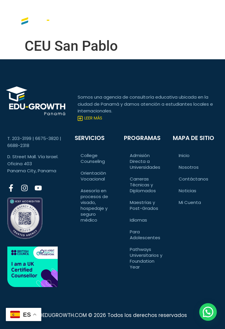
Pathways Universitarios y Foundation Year (146, 258)
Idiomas (138, 220)
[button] (208, 312)
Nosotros (189, 167)
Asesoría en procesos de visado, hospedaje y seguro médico (94, 205)
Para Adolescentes (145, 235)
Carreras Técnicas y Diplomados (143, 185)
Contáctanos (193, 179)
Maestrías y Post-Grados (144, 205)
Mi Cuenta (190, 202)
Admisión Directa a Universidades (145, 161)
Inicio (184, 155)
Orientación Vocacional (93, 176)
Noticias (187, 191)
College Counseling (93, 158)
